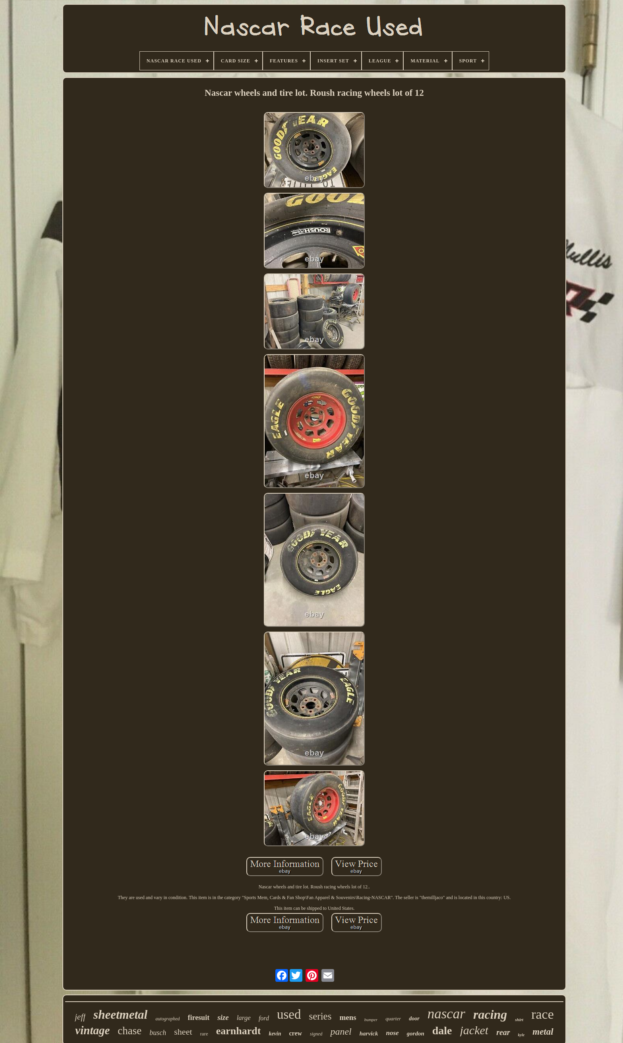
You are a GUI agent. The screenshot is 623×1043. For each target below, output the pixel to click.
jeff (80, 1017)
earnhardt (238, 1031)
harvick (369, 1033)
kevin (275, 1034)
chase (129, 1031)
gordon (415, 1033)
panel (340, 1031)
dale (442, 1030)
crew (295, 1033)
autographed (167, 1019)
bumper (371, 1019)
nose (392, 1033)
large (244, 1018)
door (414, 1019)
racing (490, 1014)
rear (503, 1032)
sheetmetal (120, 1015)
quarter (393, 1019)
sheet (183, 1032)
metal (542, 1032)
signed (316, 1034)
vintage (92, 1030)
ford (264, 1018)
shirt (519, 1019)
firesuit (198, 1018)
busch (157, 1033)
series (320, 1016)
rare (204, 1034)
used (289, 1014)
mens (347, 1017)
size (223, 1017)
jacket (474, 1030)
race (542, 1014)
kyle (521, 1035)
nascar (446, 1014)
